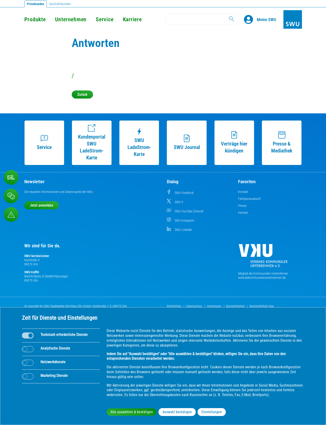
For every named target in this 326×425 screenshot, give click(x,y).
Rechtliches (174, 306)
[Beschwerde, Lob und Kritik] (11, 196)
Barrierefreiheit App (262, 306)
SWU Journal (187, 142)
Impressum (214, 306)
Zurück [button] (82, 94)
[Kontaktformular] (11, 177)
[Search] (202, 19)
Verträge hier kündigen (234, 142)
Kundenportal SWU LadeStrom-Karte (91, 142)
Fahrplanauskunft (249, 199)
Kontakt (243, 192)
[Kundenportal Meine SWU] (266, 19)
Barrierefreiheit (235, 306)
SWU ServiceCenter (36, 256)
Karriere (132, 19)
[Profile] (250, 19)
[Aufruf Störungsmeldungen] (11, 214)
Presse (242, 206)
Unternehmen (71, 19)
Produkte (35, 19)
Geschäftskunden (60, 4)
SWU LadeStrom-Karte (139, 142)
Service (104, 19)
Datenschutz (194, 306)
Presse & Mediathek (281, 142)
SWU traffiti (31, 272)
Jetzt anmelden (41, 205)
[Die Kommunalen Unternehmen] (263, 257)
